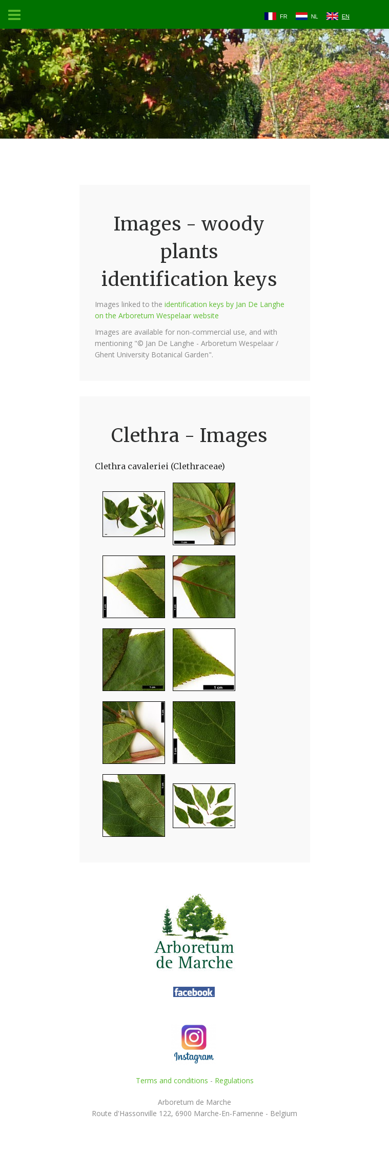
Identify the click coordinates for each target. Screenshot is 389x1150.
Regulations (234, 1080)
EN (346, 16)
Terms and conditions (172, 1080)
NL (314, 16)
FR (284, 16)
